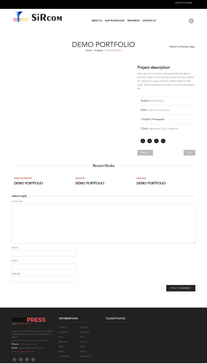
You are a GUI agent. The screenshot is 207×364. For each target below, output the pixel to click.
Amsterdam (64, 357)
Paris (61, 337)
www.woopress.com (23, 352)
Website (16, 274)
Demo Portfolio (28, 184)
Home (89, 51)
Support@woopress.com (31, 349)
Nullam (79, 179)
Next (189, 153)
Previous (145, 153)
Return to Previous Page (182, 47)
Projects (99, 51)
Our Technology (114, 21)
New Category (23, 179)
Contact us (149, 21)
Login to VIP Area (183, 3)
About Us (97, 21)
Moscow (63, 342)
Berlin (61, 347)
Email (15, 261)
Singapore (63, 333)
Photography (158, 120)
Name (15, 248)
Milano (62, 352)
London (62, 328)
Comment (17, 202)
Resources (133, 21)
